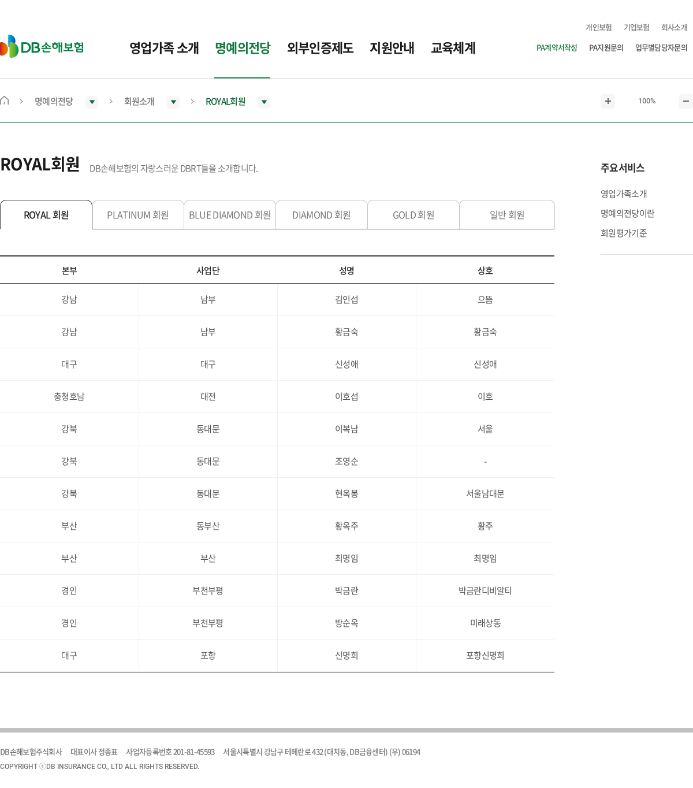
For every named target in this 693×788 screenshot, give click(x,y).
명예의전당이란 (627, 213)
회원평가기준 (624, 232)
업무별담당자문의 (661, 47)
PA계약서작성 (557, 47)
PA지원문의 (606, 47)
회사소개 (674, 26)
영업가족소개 (624, 193)
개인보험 (599, 26)
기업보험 (637, 26)
